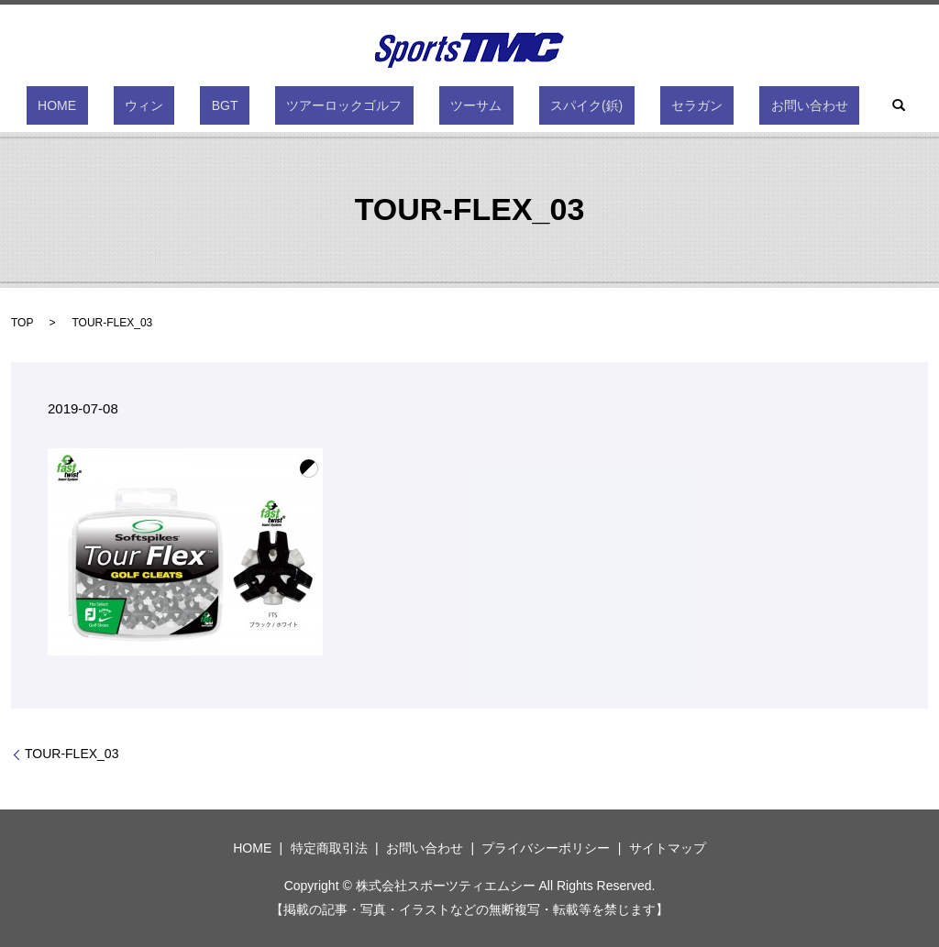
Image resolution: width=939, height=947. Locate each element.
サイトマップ (667, 848)
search (808, 105)
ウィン (201, 105)
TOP (22, 322)
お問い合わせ (729, 105)
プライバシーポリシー (545, 848)
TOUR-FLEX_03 (71, 753)
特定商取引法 (329, 848)
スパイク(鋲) (552, 105)
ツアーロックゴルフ (356, 105)
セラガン (640, 105)
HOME (136, 105)
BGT (259, 105)
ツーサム (465, 105)
